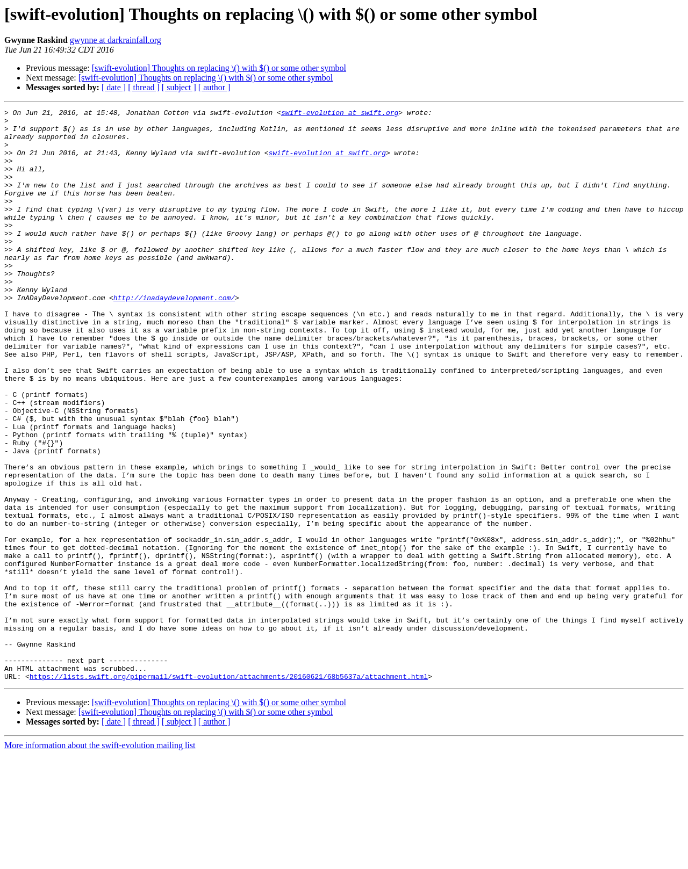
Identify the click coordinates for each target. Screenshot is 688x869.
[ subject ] (179, 87)
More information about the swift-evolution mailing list (100, 859)
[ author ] (214, 87)
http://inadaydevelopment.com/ (174, 336)
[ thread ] (144, 87)
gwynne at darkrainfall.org (115, 40)
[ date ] (114, 87)
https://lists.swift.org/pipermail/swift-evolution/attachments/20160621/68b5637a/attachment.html (229, 790)
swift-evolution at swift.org (339, 114)
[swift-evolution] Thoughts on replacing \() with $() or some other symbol (219, 68)
